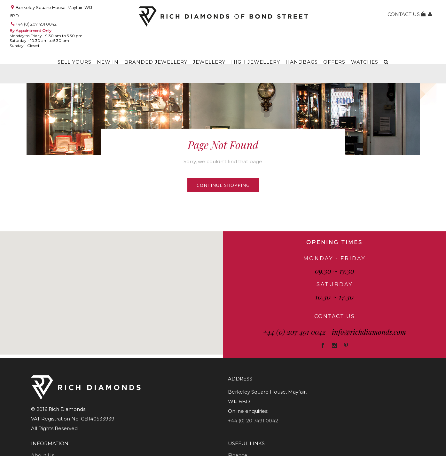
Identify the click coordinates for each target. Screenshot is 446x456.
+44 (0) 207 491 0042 (36, 24)
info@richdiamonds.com (369, 332)
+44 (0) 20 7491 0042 (253, 421)
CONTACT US (334, 316)
